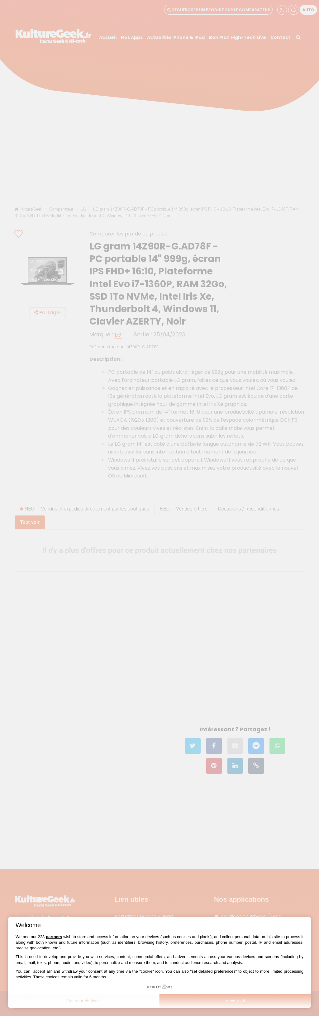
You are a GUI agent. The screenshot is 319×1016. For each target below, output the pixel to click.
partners (54, 936)
